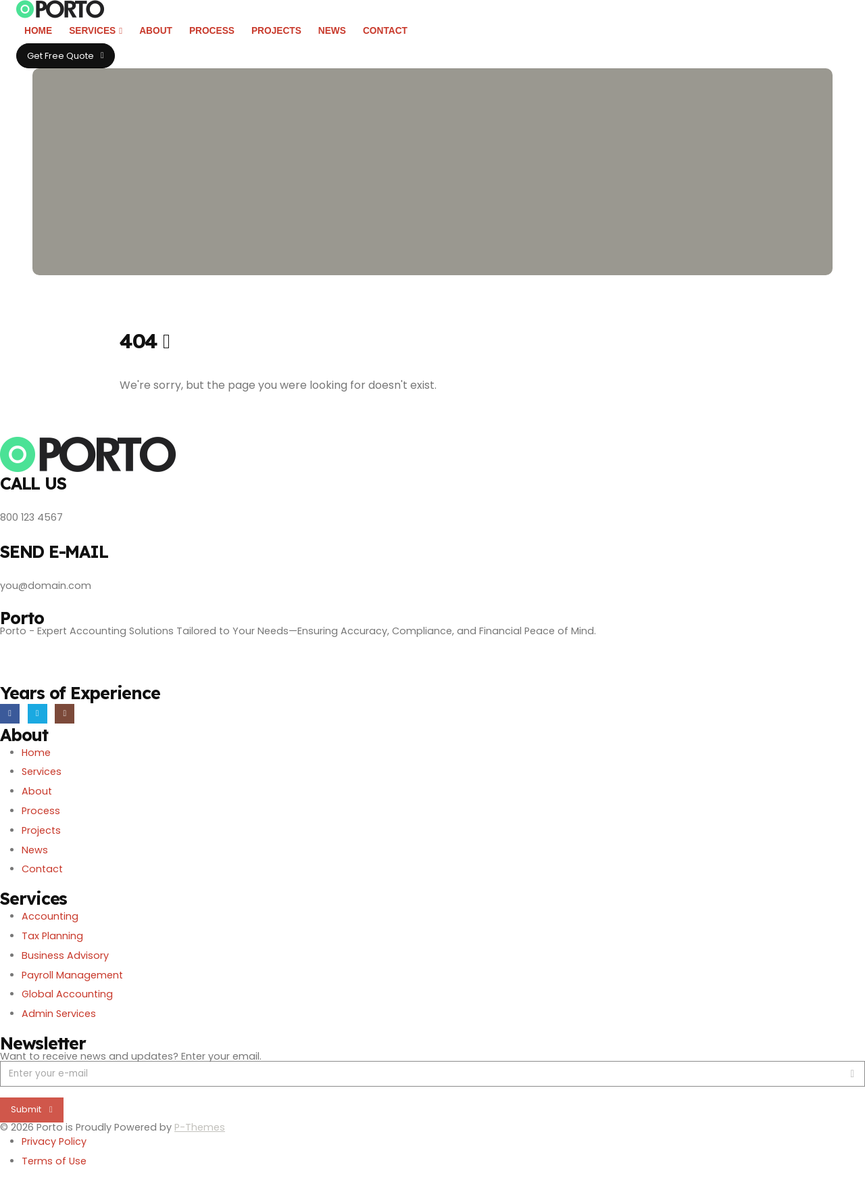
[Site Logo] (60, 9)
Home (38, 31)
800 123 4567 (31, 517)
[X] (37, 714)
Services (92, 31)
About (155, 31)
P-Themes (199, 1127)
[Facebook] (10, 714)
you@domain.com (45, 585)
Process (211, 31)
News (332, 31)
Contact (385, 31)
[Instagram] (64, 714)
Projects (276, 31)
